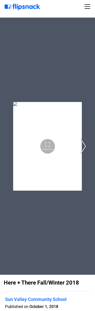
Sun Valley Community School (36, 299)
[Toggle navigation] (88, 7)
